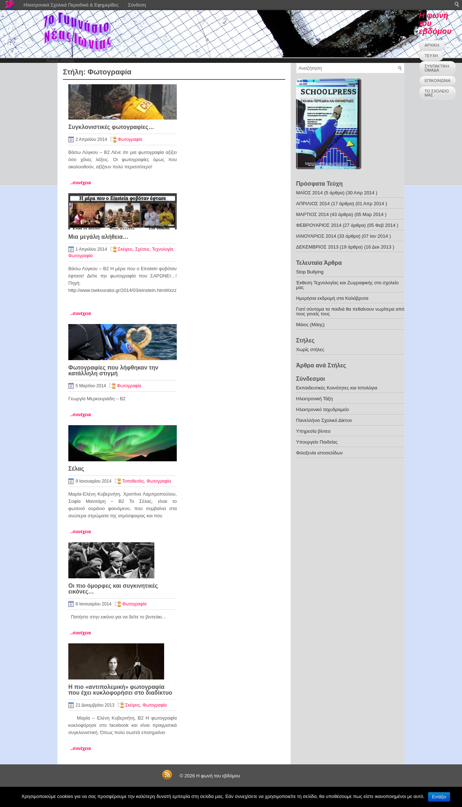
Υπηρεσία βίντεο (313, 431)
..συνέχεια (80, 182)
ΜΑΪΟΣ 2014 (309, 192)
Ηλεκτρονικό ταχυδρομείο (322, 409)
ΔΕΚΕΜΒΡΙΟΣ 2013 (317, 247)
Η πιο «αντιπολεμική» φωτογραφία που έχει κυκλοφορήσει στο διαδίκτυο (120, 690)
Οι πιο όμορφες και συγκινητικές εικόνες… (113, 589)
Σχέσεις (142, 249)
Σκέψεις (125, 249)
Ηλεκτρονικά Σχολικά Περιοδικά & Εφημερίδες (71, 5)
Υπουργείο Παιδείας (317, 442)
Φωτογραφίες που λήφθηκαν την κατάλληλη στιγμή (113, 370)
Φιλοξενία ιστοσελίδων (319, 453)
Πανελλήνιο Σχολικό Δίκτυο (324, 420)
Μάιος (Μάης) (310, 324)
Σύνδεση (137, 5)
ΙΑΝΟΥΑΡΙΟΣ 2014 (316, 236)
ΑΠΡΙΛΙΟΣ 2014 (313, 203)
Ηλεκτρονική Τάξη (314, 398)
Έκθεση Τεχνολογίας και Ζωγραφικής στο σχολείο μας (347, 285)
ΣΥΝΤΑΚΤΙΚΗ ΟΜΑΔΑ (437, 68)
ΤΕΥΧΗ (431, 55)
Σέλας (76, 469)
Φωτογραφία (130, 139)
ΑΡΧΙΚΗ (432, 45)
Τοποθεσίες (133, 481)
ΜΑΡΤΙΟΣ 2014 (312, 214)
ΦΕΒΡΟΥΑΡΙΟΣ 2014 (318, 225)
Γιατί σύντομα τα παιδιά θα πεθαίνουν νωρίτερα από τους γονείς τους (350, 311)
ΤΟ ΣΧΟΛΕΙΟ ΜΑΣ (437, 93)
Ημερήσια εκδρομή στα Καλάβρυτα (332, 298)
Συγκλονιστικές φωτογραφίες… (111, 127)
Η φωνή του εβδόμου (218, 775)
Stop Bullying (310, 272)
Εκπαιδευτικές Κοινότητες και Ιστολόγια (336, 387)
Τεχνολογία (162, 249)
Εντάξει (439, 796)
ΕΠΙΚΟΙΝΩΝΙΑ (437, 80)
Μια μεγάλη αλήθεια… (98, 237)
